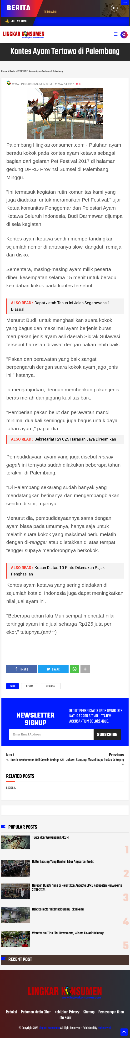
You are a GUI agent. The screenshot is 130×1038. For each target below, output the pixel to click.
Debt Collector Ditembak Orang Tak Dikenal (58, 909)
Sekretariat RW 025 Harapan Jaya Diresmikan (75, 439)
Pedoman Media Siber (36, 1012)
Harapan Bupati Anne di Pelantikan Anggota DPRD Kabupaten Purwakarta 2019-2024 (77, 888)
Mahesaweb (104, 1028)
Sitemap (89, 1012)
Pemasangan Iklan (111, 1012)
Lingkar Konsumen (49, 1028)
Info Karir (65, 1018)
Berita (29, 686)
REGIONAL (50, 686)
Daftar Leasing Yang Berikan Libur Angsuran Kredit (63, 862)
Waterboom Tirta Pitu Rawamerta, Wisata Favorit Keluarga (68, 933)
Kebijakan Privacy (67, 1012)
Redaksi (11, 1012)
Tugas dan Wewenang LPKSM (50, 838)
